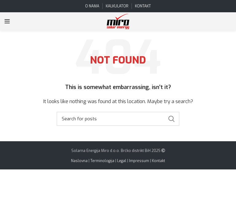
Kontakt (158, 160)
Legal (121, 160)
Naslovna (79, 160)
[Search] (118, 119)
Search (171, 119)
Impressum (139, 160)
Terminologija (102, 160)
